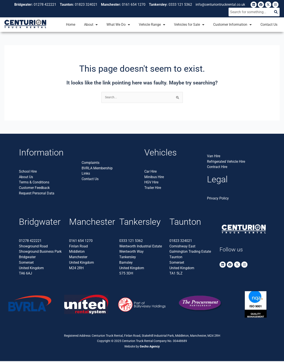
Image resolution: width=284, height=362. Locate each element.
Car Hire (150, 172)
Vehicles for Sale (189, 25)
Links (86, 174)
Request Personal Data (36, 194)
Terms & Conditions (34, 183)
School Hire (28, 172)
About (91, 25)
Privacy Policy (218, 199)
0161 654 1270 (81, 241)
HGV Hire (151, 183)
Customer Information (232, 25)
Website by (142, 347)
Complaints (90, 163)
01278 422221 (30, 241)
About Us (26, 178)
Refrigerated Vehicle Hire (226, 162)
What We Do (118, 25)
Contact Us (268, 25)
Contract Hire (217, 168)
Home (70, 25)
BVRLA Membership (97, 169)
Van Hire (213, 157)
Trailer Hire (152, 188)
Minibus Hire (154, 178)
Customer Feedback (34, 188)
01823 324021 (180, 241)
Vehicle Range (152, 25)
